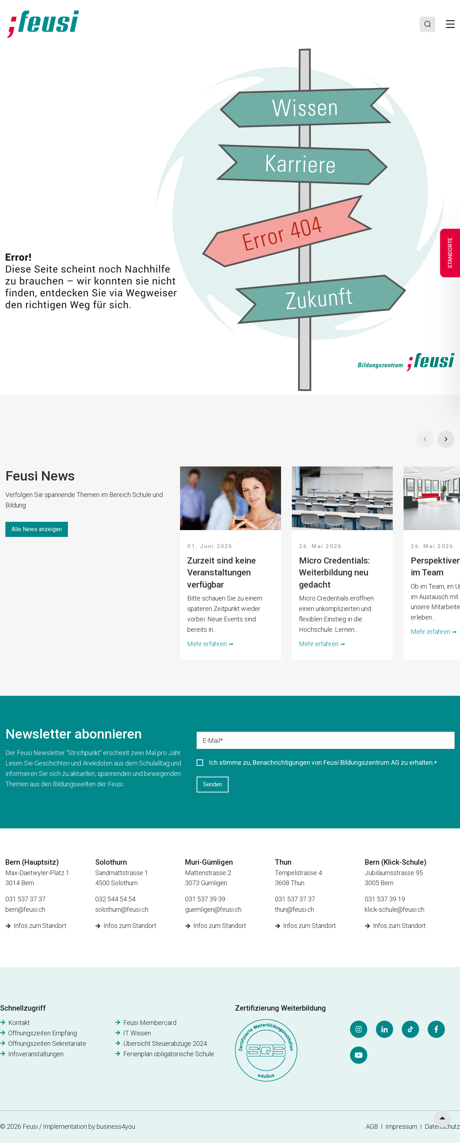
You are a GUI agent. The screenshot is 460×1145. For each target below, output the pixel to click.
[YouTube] (358, 1057)
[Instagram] (358, 1031)
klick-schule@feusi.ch (394, 911)
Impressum (403, 1128)
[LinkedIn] (384, 1031)
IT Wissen (137, 1035)
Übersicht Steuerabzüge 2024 (165, 1045)
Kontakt (19, 1025)
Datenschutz (442, 1128)
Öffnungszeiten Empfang (42, 1035)
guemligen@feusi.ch (213, 911)
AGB (372, 1128)
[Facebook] (436, 1031)
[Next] (446, 439)
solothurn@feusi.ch (121, 911)
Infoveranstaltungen (36, 1055)
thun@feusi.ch (294, 911)
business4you (116, 1128)
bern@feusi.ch (25, 911)
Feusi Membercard (149, 1025)
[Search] (426, 24)
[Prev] (425, 439)
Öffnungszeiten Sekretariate (47, 1045)
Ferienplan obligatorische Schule (168, 1055)
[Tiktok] (410, 1031)
